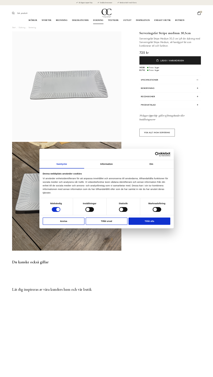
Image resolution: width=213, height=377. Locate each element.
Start (14, 27)
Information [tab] (106, 164)
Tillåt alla (149, 221)
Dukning (98, 20)
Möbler (33, 20)
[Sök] (14, 13)
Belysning (62, 20)
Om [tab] (151, 164)
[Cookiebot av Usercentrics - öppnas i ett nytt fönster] (157, 154)
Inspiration (143, 20)
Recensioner (148, 96)
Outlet (127, 20)
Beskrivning (147, 88)
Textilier (113, 20)
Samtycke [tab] (61, 164)
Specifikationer (149, 79)
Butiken (179, 20)
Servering (32, 27)
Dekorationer (80, 20)
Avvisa (63, 221)
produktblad (148, 104)
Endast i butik (162, 20)
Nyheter (46, 20)
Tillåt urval (106, 221)
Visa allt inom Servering (157, 132)
